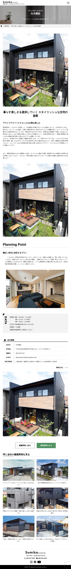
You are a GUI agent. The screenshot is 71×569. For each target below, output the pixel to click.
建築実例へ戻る (25, 445)
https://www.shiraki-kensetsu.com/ (26, 357)
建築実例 (7, 26)
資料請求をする (46, 445)
